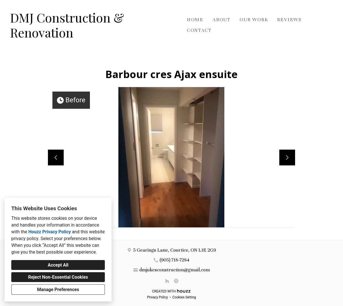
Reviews (289, 20)
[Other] (176, 281)
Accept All (58, 265)
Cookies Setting (184, 297)
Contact (199, 30)
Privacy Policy (157, 297)
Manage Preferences (58, 289)
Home (195, 20)
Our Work (254, 20)
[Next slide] (287, 157)
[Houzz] (167, 281)
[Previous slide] (56, 157)
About (222, 20)
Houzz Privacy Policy (49, 231)
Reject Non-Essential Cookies (58, 277)
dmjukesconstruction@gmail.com (174, 270)
